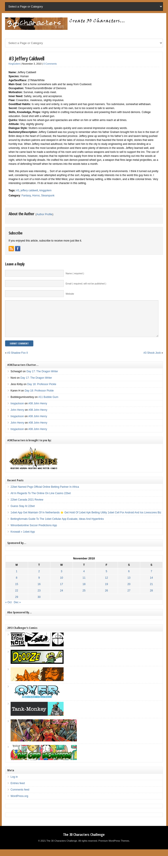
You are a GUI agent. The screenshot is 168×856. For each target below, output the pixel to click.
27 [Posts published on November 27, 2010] (128, 597)
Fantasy (26, 195)
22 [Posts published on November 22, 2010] (16, 597)
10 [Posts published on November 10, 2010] (61, 584)
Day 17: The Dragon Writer (42, 378)
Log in (14, 783)
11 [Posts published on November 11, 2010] (84, 584)
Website (70, 293)
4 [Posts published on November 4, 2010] (84, 578)
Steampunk (48, 195)
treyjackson (17, 410)
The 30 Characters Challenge (84, 841)
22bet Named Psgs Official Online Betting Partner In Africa (45, 493)
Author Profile (44, 214)
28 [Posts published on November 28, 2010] (151, 597)
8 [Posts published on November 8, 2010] (16, 584)
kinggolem (45, 190)
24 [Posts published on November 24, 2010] (61, 597)
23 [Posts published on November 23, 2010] (39, 597)
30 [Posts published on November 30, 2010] (39, 603)
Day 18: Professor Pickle (41, 390)
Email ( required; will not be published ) (86, 283)
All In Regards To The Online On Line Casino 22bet (41, 499)
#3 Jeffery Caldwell (26, 58)
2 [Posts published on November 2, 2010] (39, 578)
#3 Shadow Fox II (17, 359)
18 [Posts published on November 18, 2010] (84, 590)
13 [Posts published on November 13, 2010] (128, 584)
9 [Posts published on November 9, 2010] (39, 584)
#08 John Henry (37, 410)
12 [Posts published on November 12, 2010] (106, 584)
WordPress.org (19, 802)
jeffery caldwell (29, 190)
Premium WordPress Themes (113, 847)
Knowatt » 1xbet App (23, 538)
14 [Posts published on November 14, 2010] (151, 584)
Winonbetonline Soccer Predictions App (34, 532)
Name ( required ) (75, 273)
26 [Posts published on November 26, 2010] (106, 597)
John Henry (17, 416)
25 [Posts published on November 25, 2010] (84, 597)
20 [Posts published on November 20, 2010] (128, 590)
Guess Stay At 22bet (23, 512)
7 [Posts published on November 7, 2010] (151, 578)
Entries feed (18, 789)
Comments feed (20, 796)
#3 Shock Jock (152, 359)
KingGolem (14, 63)
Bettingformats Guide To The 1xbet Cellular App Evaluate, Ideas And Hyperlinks (57, 525)
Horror (36, 195)
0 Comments (50, 63)
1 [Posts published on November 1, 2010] (16, 578)
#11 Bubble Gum (48, 403)
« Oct (8, 608)
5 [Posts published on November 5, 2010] (106, 578)
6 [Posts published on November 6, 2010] (129, 578)
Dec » (17, 608)
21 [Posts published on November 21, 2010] (151, 590)
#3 (17, 190)
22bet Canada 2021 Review (27, 506)
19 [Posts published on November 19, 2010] (106, 590)
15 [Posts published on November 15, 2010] (16, 590)
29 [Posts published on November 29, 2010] (16, 603)
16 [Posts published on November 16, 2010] (39, 590)
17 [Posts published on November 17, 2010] (61, 590)
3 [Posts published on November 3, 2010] (61, 578)
